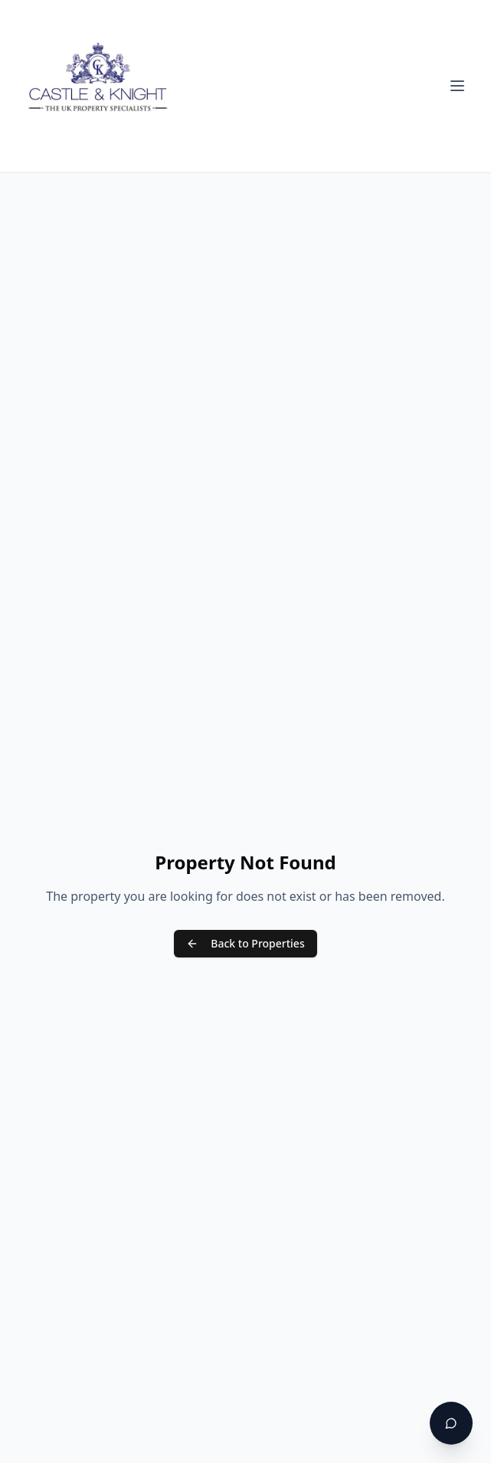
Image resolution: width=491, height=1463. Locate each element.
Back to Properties (245, 943)
